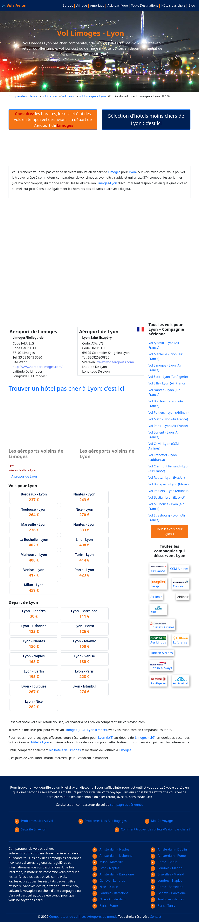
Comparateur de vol (23, 96)
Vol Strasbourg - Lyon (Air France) (166, 517)
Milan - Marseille (108, 862)
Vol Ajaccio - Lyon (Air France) (163, 345)
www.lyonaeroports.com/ (115, 362)
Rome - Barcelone (167, 887)
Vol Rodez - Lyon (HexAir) (166, 477)
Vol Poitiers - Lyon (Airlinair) (168, 412)
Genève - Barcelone (168, 893)
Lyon (132, 172)
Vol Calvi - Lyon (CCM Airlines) (163, 446)
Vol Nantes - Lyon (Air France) (164, 392)
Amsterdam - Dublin (169, 849)
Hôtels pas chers (173, 5)
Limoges (114, 172)
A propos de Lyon (24, 476)
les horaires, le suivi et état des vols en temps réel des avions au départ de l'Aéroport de (53, 119)
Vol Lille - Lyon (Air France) (167, 383)
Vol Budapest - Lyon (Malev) (168, 484)
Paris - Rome (105, 905)
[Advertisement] (99, 148)
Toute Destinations (144, 5)
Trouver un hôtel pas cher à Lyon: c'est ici (66, 388)
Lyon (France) (97, 730)
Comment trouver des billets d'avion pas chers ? (152, 829)
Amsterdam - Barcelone (113, 874)
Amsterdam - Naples (111, 849)
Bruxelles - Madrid (167, 874)
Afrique (81, 5)
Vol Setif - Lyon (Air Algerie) (168, 377)
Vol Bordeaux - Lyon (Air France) (165, 403)
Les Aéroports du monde (99, 916)
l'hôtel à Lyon (39, 742)
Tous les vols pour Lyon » (169, 531)
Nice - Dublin (105, 887)
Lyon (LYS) (105, 737)
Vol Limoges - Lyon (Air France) (165, 367)
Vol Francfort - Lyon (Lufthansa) (162, 457)
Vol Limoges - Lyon (93, 96)
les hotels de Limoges (65, 750)
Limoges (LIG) (75, 730)
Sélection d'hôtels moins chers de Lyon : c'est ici (146, 119)
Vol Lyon (67, 96)
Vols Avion (14, 5)
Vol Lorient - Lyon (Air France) (164, 434)
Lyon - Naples (106, 868)
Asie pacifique (117, 5)
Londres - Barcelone (110, 893)
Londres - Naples (166, 880)
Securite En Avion (30, 829)
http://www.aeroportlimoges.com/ (38, 367)
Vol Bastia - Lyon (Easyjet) (166, 497)
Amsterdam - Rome (168, 855)
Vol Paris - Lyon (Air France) (168, 426)
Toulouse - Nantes (167, 899)
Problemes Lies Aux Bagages (103, 821)
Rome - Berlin (164, 862)
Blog (192, 5)
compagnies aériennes (126, 804)
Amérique (97, 5)
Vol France (49, 96)
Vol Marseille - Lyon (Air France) (165, 356)
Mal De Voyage (159, 821)
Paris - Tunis (163, 905)
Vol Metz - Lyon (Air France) (168, 419)
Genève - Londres (109, 880)
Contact (155, 916)
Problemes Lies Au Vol (34, 821)
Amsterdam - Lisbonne (113, 855)
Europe (68, 5)
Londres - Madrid (166, 868)
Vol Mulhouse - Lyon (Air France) (166, 506)
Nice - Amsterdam (109, 899)
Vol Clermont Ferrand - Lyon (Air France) (168, 468)
